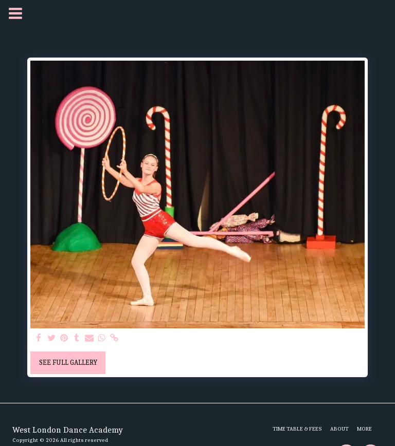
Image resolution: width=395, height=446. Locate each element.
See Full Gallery (68, 362)
